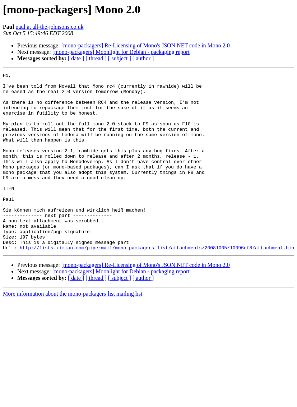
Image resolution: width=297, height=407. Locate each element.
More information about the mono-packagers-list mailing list (72, 329)
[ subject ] (119, 58)
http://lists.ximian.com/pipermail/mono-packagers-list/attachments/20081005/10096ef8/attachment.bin (157, 283)
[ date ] (76, 58)
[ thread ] (96, 58)
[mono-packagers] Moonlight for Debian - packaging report (121, 52)
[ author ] (143, 58)
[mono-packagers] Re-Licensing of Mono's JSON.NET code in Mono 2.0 (145, 45)
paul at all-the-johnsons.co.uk (49, 27)
